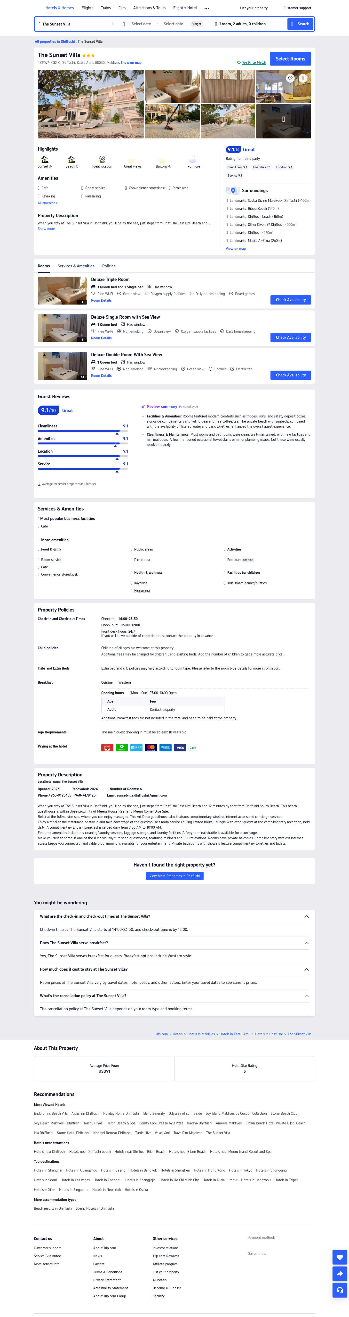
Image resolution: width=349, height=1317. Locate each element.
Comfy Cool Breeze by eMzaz (161, 1123)
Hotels (177, 1034)
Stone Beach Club (284, 1113)
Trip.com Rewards (166, 1256)
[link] (253, 8)
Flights (87, 8)
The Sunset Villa (59, 55)
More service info (47, 1264)
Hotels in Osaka (136, 1190)
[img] (91, 104)
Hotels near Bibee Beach (187, 1152)
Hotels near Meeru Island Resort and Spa (240, 1152)
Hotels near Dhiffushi (49, 1152)
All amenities (47, 203)
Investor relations (165, 1248)
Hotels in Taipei (286, 1180)
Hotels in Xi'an (44, 1190)
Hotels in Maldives (201, 1034)
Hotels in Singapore (73, 1190)
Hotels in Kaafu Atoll (235, 1034)
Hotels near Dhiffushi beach (90, 1152)
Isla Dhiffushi (43, 1133)
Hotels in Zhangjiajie (140, 1180)
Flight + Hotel (185, 8)
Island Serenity (154, 1113)
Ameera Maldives (229, 1123)
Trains (106, 8)
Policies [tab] (109, 266)
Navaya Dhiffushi (199, 1123)
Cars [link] (122, 8)
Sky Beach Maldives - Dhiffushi (57, 1123)
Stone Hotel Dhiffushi (73, 1133)
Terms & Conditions (107, 1272)
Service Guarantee (47, 1256)
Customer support (47, 1248)
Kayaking (141, 583)
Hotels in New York (106, 1190)
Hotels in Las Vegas (75, 1180)
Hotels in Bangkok (143, 1170)
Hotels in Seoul (45, 1180)
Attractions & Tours (149, 8)
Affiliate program (165, 1264)
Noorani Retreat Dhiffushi (112, 1133)
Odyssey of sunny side (185, 1113)
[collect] (340, 1257)
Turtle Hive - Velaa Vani (152, 1133)
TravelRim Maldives (188, 1133)
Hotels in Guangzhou (81, 1170)
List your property (166, 1272)
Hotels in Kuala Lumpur (220, 1180)
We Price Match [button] (254, 62)
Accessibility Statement (110, 1288)
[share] (340, 1273)
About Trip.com (104, 1248)
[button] (207, 8)
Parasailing (142, 590)
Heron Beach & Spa (120, 1123)
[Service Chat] (340, 1290)
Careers (98, 1264)
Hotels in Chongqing (271, 1170)
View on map (236, 249)
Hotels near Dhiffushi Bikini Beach (140, 1152)
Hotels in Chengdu (107, 1180)
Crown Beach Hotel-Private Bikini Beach (275, 1123)
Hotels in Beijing (113, 1170)
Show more (46, 229)
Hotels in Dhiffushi (269, 1034)
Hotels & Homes (60, 8)
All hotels (160, 1280)
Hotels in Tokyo (240, 1170)
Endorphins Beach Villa (51, 1113)
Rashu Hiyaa (93, 1123)
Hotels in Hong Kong (209, 1170)
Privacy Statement (107, 1280)
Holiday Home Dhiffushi (121, 1113)
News (97, 1256)
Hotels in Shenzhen (175, 1170)
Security (159, 1296)
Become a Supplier (167, 1288)
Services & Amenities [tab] (76, 266)
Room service (51, 560)
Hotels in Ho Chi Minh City (179, 1180)
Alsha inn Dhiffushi (85, 1113)
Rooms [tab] (44, 266)
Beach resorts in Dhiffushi (53, 1208)
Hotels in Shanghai (48, 1170)
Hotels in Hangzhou (256, 1180)
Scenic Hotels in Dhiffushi (95, 1208)
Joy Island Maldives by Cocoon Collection (236, 1113)
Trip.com (161, 1034)
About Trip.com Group (109, 1296)
